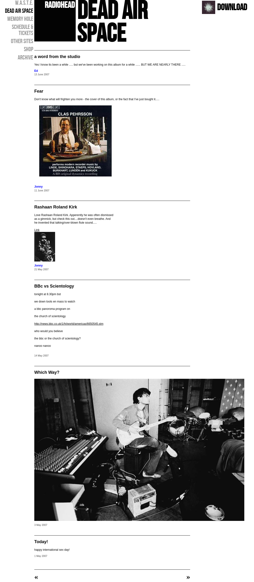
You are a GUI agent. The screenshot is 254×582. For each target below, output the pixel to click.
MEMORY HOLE (20, 19)
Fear (38, 91)
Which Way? (46, 372)
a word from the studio (57, 56)
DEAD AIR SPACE (19, 11)
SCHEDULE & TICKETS (22, 30)
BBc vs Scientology (54, 286)
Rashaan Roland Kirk (55, 207)
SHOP (28, 49)
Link (36, 230)
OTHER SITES (22, 41)
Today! (41, 541)
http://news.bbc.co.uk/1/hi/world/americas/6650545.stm (68, 323)
